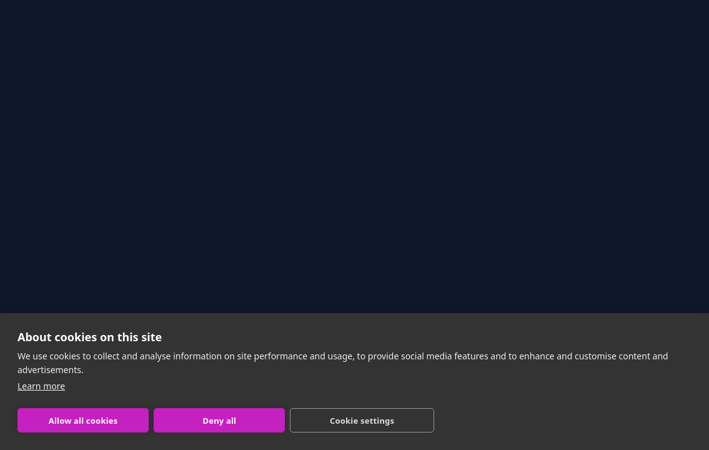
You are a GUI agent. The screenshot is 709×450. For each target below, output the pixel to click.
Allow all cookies (83, 420)
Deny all (219, 420)
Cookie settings (362, 420)
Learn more (41, 386)
